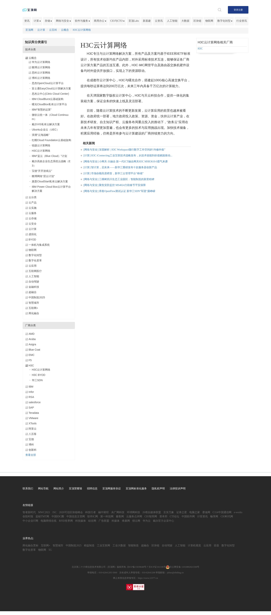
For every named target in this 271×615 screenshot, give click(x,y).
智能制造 (133, 545)
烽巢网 (126, 520)
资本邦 (163, 516)
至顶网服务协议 (111, 488)
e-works (238, 512)
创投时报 (28, 516)
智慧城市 (34, 302)
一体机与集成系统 (39, 244)
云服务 (33, 213)
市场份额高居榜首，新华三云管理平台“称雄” (117, 173)
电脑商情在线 (48, 520)
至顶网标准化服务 (136, 488)
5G (50, 549)
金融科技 (34, 286)
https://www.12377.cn (148, 578)
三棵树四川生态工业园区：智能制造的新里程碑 (126, 179)
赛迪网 (206, 512)
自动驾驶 (34, 281)
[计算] (87, 155)
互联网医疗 (35, 271)
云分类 (33, 197)
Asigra (32, 344)
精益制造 (89, 545)
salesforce (35, 402)
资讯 (27, 20)
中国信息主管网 (75, 516)
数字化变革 (35, 260)
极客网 (120, 516)
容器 (216, 545)
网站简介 (58, 488)
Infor (31, 391)
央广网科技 (117, 512)
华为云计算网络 (41, 62)
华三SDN (37, 380)
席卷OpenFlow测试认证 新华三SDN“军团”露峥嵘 (127, 191)
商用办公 (100, 20)
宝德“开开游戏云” (42, 170)
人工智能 (172, 20)
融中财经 (103, 512)
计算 (37, 20)
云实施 (33, 207)
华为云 (147, 520)
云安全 (33, 223)
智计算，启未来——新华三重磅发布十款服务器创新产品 (124, 167)
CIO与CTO (117, 20)
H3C (31, 365)
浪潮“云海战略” (40, 134)
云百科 (53, 29)
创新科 (33, 449)
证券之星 (181, 512)
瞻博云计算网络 (41, 67)
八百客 (33, 433)
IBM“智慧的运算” (41, 109)
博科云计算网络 (41, 77)
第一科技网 (106, 516)
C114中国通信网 (222, 512)
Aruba (32, 339)
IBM (31, 386)
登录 (236, 9)
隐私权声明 (158, 488)
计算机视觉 (194, 545)
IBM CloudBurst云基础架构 (47, 99)
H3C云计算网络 (82, 29)
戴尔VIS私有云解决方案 (46, 124)
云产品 (33, 202)
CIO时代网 (227, 516)
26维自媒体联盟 (151, 512)
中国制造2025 (37, 297)
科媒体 (116, 520)
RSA (31, 396)
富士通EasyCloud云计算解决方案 (51, 88)
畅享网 (214, 516)
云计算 (41, 29)
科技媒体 (80, 520)
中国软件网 (188, 516)
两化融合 (34, 313)
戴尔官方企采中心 (163, 520)
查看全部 (30, 455)
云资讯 (159, 20)
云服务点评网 (134, 516)
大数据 (185, 20)
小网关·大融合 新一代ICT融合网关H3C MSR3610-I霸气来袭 (133, 161)
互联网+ (33, 307)
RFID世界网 (66, 520)
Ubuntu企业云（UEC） (45, 129)
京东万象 (168, 512)
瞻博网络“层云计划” (43, 176)
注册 (240, 9)
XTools (33, 423)
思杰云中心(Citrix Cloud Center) (50, 93)
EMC (31, 354)
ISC (55, 512)
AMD (31, 333)
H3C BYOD (38, 374)
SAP (31, 407)
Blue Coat (34, 349)
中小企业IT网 (30, 520)
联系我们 (28, 488)
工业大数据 (119, 545)
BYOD (32, 239)
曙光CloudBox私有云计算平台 (49, 104)
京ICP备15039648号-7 (137, 567)
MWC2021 (44, 512)
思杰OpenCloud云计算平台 (48, 83)
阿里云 (33, 428)
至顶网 (29, 29)
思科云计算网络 (41, 72)
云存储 (33, 218)
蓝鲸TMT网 (42, 516)
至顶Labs (134, 20)
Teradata (34, 412)
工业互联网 (103, 545)
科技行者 (90, 512)
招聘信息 (92, 488)
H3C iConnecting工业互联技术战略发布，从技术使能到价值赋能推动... (131, 155)
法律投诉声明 (178, 488)
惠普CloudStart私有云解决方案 (50, 181)
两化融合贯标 (30, 545)
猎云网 (136, 520)
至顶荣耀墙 (75, 488)
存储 (48, 20)
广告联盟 (104, 520)
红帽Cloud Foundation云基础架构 (51, 140)
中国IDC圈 (58, 516)
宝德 (31, 439)
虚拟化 (33, 234)
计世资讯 (202, 516)
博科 (31, 444)
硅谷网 (92, 520)
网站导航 (43, 488)
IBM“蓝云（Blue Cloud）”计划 (49, 155)
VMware (33, 418)
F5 (30, 360)
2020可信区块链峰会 (71, 512)
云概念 (65, 29)
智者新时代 (29, 512)
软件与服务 (82, 20)
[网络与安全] (91, 149)
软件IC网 (92, 516)
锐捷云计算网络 (41, 145)
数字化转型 (224, 20)
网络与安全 (63, 20)
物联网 (209, 20)
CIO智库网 (151, 516)
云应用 (33, 265)
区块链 (197, 20)
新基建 (147, 20)
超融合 (33, 292)
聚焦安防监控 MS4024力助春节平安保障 (122, 185)
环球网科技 (133, 512)
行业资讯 (241, 20)
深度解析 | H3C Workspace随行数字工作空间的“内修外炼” (132, 149)
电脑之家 (194, 512)
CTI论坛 (174, 516)
